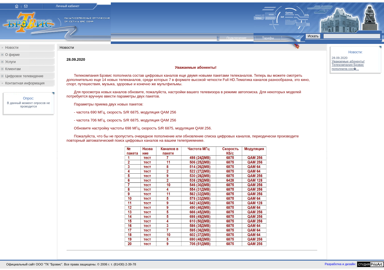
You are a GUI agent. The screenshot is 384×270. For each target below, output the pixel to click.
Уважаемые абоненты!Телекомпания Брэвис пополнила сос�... (348, 65)
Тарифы (268, 38)
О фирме (12, 55)
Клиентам (12, 69)
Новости (11, 48)
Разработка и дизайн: (340, 263)
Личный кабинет (67, 6)
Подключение (236, 38)
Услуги (10, 62)
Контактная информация (24, 83)
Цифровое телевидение (23, 76)
